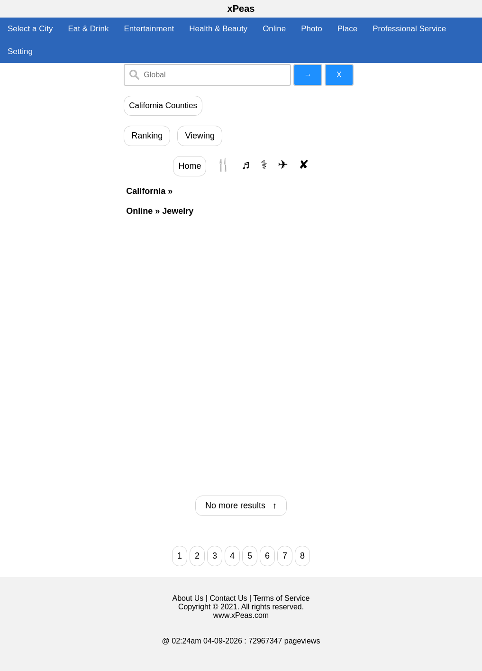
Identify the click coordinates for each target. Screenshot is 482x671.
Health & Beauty (218, 28)
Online (274, 28)
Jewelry (177, 211)
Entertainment (149, 28)
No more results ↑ (241, 505)
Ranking (147, 135)
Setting (20, 51)
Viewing (200, 135)
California (145, 191)
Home (189, 166)
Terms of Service (281, 598)
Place (347, 28)
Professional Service (409, 28)
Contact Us (228, 598)
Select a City (30, 28)
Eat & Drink (88, 28)
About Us (188, 598)
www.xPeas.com (241, 615)
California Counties (163, 105)
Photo (311, 28)
